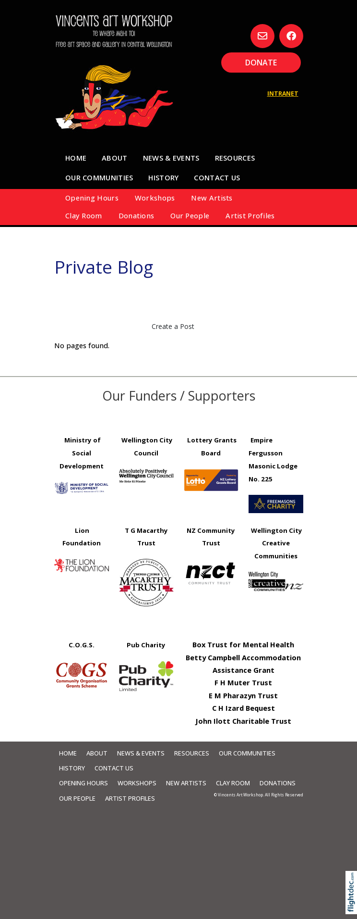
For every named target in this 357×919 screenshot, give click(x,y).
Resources (235, 158)
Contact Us (217, 177)
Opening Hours (92, 197)
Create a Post (173, 326)
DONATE (261, 62)
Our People (189, 215)
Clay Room (83, 215)
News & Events (171, 158)
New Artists (211, 197)
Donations (137, 215)
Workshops (155, 197)
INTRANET (282, 93)
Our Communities (99, 177)
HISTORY (163, 177)
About (114, 158)
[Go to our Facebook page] (291, 36)
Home (75, 158)
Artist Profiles (250, 215)
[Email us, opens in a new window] (262, 36)
